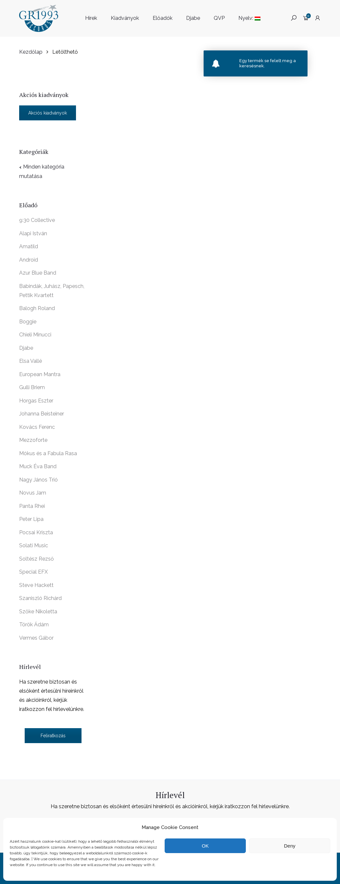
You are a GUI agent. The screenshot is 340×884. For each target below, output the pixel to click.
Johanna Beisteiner (41, 414)
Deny (289, 846)
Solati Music (33, 545)
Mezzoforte (33, 440)
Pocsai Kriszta (36, 532)
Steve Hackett (36, 585)
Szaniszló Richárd (40, 598)
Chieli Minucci (35, 335)
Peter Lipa (31, 519)
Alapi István (33, 233)
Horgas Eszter (36, 401)
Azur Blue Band (37, 273)
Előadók (162, 18)
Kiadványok (125, 18)
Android (28, 260)
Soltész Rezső (36, 559)
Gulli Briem (32, 387)
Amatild (28, 246)
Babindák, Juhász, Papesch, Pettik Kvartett (51, 290)
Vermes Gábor (36, 638)
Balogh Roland (37, 308)
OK (205, 846)
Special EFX (33, 572)
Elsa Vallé (30, 361)
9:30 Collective (37, 220)
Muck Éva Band (38, 466)
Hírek (91, 18)
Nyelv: (249, 18)
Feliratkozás (53, 735)
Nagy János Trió (38, 480)
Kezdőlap (31, 52)
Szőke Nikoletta (38, 611)
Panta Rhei (32, 506)
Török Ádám (34, 624)
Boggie (27, 322)
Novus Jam (32, 493)
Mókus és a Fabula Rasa (48, 453)
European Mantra (39, 374)
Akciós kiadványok (47, 113)
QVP (219, 18)
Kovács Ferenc (37, 427)
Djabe (193, 18)
